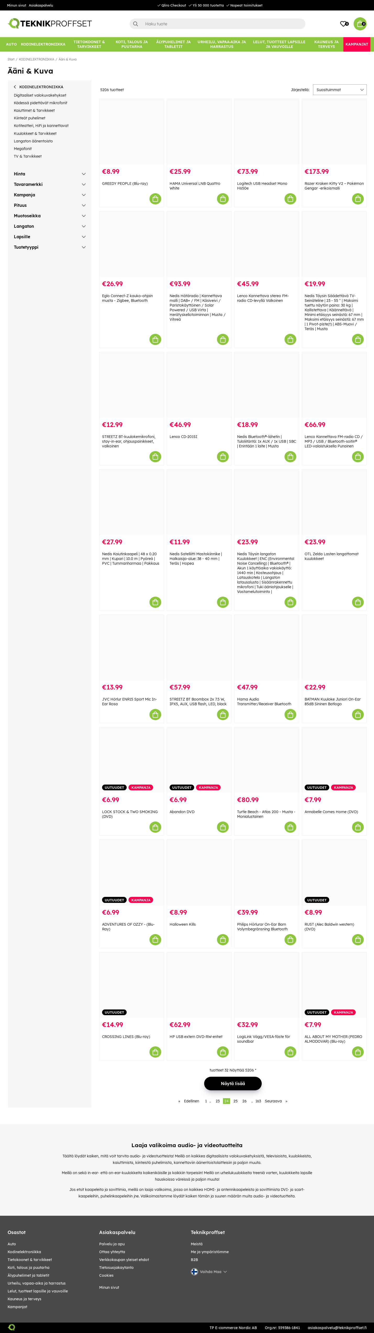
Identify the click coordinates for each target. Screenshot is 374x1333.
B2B (194, 1259)
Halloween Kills (183, 924)
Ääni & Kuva (67, 59)
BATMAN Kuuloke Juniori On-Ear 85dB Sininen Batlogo (333, 701)
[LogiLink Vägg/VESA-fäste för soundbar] (266, 985)
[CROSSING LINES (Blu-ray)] (131, 985)
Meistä (197, 1244)
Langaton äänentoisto (33, 141)
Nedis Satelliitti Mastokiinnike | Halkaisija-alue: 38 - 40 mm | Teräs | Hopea (196, 559)
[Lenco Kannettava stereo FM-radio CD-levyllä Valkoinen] (266, 244)
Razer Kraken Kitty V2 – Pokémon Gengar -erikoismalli (334, 186)
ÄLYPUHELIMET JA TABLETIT (28, 1275)
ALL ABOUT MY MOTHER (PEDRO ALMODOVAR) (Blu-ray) (333, 1039)
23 (218, 1101)
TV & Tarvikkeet (28, 156)
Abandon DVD (182, 811)
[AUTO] (11, 44)
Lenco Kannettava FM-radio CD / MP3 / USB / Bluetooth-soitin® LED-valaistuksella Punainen (334, 441)
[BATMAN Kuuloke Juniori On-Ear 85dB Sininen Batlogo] (334, 648)
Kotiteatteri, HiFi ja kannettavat (41, 125)
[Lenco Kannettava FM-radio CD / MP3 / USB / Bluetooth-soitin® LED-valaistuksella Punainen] (334, 385)
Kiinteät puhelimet (29, 118)
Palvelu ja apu (112, 1244)
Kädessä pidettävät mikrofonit (40, 103)
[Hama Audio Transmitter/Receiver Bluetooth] (266, 648)
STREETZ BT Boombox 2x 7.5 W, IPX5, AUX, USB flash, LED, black (198, 701)
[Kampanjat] (356, 44)
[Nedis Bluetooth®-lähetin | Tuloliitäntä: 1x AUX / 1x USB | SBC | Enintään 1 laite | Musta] (266, 385)
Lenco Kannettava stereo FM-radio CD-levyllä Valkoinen (263, 298)
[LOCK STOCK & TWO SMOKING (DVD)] (131, 760)
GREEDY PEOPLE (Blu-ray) (125, 183)
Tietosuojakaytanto (116, 1267)
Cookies (106, 1275)
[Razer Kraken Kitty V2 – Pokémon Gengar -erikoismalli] (334, 132)
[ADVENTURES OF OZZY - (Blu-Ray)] (131, 873)
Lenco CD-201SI (183, 436)
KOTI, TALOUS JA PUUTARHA (28, 1267)
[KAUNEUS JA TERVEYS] (326, 44)
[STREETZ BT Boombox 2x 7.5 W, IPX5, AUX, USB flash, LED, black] (199, 648)
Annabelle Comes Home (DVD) (331, 811)
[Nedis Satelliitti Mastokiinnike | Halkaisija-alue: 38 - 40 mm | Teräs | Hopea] (199, 502)
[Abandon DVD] (199, 760)
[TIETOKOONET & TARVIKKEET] (89, 44)
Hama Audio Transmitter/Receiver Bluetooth (264, 701)
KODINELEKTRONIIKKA (36, 59)
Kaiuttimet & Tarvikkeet (34, 110)
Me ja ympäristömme (210, 1251)
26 (244, 1101)
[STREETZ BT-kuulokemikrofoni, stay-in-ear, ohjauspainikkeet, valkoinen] (131, 385)
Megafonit (23, 148)
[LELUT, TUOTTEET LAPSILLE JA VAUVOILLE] (279, 44)
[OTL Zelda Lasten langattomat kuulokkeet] (334, 502)
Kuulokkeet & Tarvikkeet (35, 133)
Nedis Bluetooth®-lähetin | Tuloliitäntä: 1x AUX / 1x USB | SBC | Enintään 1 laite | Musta (266, 441)
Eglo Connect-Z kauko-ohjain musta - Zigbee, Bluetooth (127, 298)
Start (11, 59)
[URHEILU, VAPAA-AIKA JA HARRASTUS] (221, 44)
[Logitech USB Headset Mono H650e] (266, 132)
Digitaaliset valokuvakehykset (40, 95)
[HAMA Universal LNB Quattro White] (199, 132)
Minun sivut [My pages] (109, 1287)
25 (235, 1101)
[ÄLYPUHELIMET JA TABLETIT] (173, 44)
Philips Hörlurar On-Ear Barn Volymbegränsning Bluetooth (262, 926)
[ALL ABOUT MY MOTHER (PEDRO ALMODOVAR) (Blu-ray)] (334, 985)
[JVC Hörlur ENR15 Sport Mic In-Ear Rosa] (131, 648)
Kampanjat (17, 1306)
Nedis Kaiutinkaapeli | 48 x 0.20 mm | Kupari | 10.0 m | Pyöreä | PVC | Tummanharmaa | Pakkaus (130, 559)
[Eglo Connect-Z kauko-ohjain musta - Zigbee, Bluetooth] (131, 244)
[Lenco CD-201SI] (199, 385)
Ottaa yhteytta (112, 1251)
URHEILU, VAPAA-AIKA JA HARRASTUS (37, 1283)
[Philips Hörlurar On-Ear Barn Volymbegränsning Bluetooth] (266, 873)
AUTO (12, 1244)
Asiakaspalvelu (41, 5)
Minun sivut (16, 5)
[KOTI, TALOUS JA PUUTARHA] (132, 44)
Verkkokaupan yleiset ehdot (124, 1259)
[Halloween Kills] (199, 873)
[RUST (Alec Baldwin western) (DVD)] (334, 873)
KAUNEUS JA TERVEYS (24, 1299)
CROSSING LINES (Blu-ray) (126, 1036)
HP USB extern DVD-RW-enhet (196, 1036)
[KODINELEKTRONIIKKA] (43, 44)
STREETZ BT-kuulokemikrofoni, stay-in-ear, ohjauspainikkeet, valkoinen (128, 441)
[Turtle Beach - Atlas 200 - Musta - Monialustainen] (266, 760)
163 (258, 1101)
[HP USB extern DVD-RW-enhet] (199, 985)
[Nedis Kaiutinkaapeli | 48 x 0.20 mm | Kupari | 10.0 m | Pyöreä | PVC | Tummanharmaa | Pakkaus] (131, 502)
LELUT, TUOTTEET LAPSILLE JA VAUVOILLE (38, 1291)
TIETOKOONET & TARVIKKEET (30, 1259)
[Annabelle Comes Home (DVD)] (334, 760)
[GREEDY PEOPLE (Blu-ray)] (131, 132)
